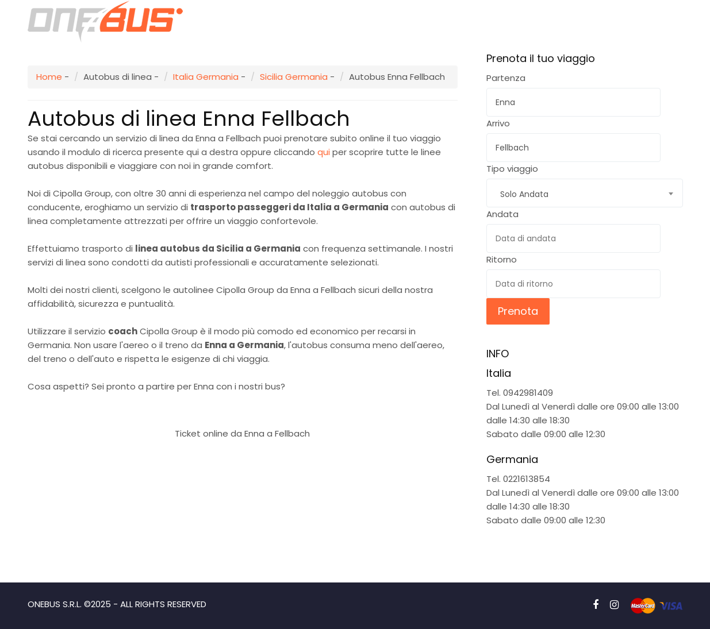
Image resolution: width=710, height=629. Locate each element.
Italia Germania (206, 77)
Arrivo (498, 123)
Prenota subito (242, 406)
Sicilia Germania (294, 77)
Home (49, 77)
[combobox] (584, 193)
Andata (502, 214)
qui (323, 152)
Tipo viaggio (512, 169)
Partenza (505, 78)
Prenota (518, 311)
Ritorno (501, 259)
